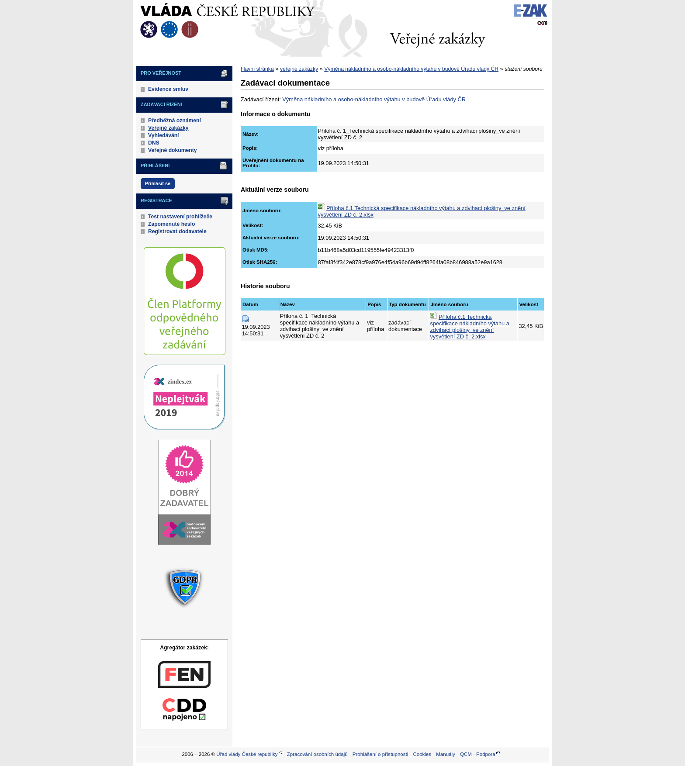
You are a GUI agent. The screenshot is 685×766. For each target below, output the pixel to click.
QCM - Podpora (477, 754)
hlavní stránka (257, 69)
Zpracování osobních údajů (317, 754)
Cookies (422, 754)
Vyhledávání (163, 135)
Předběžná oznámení (174, 120)
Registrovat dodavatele (177, 231)
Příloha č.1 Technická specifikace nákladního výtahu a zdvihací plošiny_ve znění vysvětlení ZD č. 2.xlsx (469, 327)
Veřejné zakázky (168, 128)
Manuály (445, 754)
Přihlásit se (157, 183)
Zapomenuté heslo (171, 224)
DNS (153, 143)
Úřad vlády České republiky (246, 754)
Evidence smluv (168, 89)
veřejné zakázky (299, 69)
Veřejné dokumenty (172, 150)
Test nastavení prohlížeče (180, 217)
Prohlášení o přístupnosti (380, 754)
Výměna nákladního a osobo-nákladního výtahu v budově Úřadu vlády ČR (411, 69)
